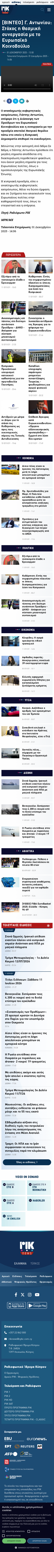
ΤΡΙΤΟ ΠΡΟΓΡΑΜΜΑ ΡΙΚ (17, 1416)
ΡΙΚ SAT (8, 1404)
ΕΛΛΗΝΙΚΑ (20, 1263)
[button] (3, 1531)
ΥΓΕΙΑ (28, 700)
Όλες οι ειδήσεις (27, 1162)
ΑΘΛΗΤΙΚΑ (28, 851)
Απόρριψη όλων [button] (40, 1541)
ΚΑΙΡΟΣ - (8, 965)
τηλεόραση (28, 2)
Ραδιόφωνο (46, 1276)
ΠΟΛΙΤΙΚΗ (47, 64)
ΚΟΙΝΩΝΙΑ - (9, 1048)
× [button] (51, 1505)
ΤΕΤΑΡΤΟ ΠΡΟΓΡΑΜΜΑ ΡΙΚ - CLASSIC (25, 1420)
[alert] (27, 1527)
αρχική (6, 2)
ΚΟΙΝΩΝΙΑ (28, 458)
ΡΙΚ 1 (7, 1392)
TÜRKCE (35, 1263)
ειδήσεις (16, 2)
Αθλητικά (7, 1282)
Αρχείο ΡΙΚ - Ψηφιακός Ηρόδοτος (21, 1377)
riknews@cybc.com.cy (20, 1339)
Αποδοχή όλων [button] (14, 1541)
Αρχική (6, 1276)
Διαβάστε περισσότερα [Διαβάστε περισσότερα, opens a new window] (11, 1527)
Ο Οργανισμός (11, 1373)
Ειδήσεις (17, 1276)
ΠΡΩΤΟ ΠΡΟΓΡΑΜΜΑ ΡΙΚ (18, 1408)
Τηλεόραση (31, 1276)
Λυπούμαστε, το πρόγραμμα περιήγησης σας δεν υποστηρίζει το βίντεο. (27, 79)
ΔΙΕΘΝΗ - (8, 951)
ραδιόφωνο (42, 2)
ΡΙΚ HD (8, 1400)
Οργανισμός (46, 1282)
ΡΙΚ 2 (7, 1396)
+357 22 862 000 (17, 1333)
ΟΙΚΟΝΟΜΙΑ (28, 630)
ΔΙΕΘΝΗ (28, 773)
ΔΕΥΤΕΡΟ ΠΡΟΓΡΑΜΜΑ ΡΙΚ (19, 1412)
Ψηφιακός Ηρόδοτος (25, 1282)
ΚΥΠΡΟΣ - (8, 987)
